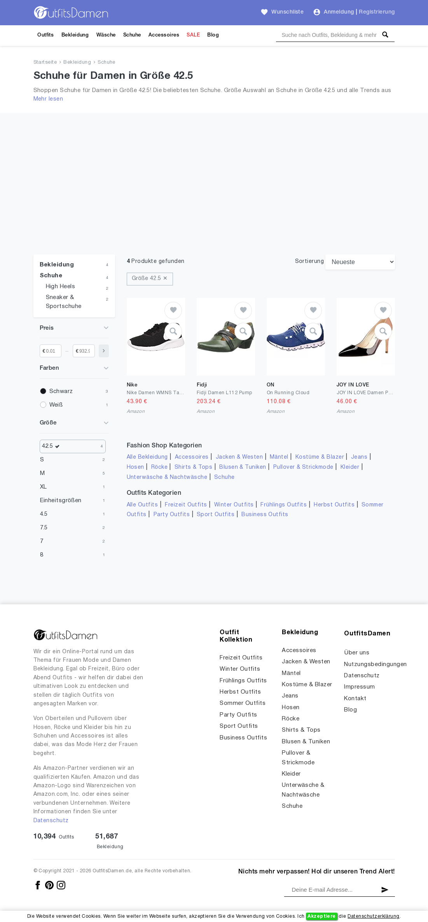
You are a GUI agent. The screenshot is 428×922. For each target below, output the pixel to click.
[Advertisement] (214, 196)
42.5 (52, 446)
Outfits (45, 35)
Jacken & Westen (239, 457)
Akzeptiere (321, 916)
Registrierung (377, 12)
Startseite (45, 62)
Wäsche (106, 35)
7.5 (44, 528)
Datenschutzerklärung (373, 916)
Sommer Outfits (243, 703)
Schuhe (132, 35)
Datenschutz (51, 820)
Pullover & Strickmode (303, 467)
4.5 (44, 514)
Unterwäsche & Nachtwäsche (167, 477)
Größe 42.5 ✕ (150, 278)
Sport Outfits (215, 514)
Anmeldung (339, 12)
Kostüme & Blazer (319, 457)
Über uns (356, 653)
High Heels (60, 286)
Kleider (350, 467)
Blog (213, 35)
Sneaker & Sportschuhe (64, 302)
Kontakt (355, 698)
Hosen (135, 467)
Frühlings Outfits (283, 505)
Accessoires (163, 35)
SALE (193, 35)
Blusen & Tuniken (242, 467)
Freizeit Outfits (186, 505)
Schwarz (61, 391)
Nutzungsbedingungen (375, 664)
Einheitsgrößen (61, 500)
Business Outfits (264, 514)
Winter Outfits (234, 505)
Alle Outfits (142, 505)
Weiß (56, 405)
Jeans (359, 457)
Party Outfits (172, 514)
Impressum (359, 687)
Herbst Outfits (334, 505)
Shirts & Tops (193, 467)
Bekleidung (75, 35)
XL (43, 487)
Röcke (159, 467)
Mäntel (279, 457)
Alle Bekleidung (147, 457)
